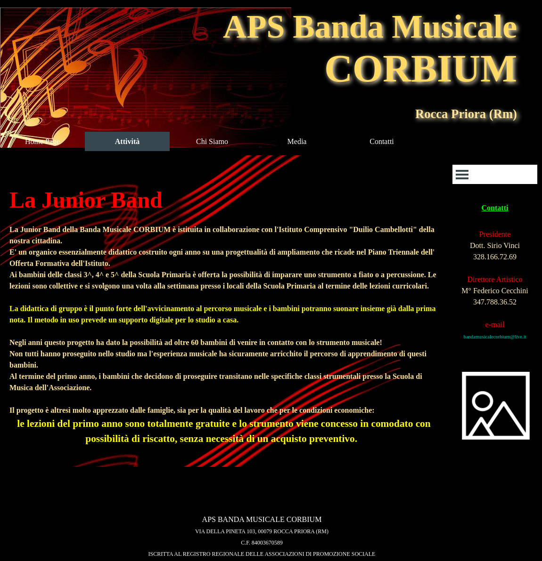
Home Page (42, 141)
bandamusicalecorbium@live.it (494, 336)
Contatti (382, 141)
